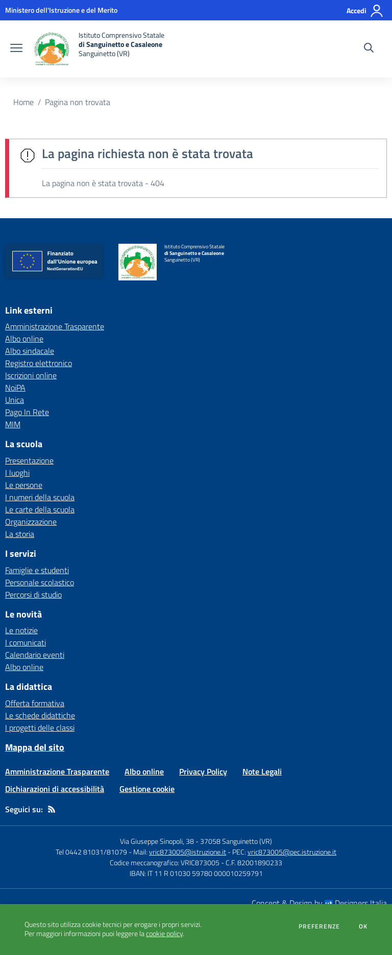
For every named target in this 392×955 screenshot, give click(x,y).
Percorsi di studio (33, 594)
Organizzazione (31, 521)
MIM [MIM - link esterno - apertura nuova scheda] (12, 424)
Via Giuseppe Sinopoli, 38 (157, 841)
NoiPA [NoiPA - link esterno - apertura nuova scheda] (15, 387)
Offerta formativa (34, 703)
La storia (19, 534)
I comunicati (25, 642)
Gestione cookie (147, 789)
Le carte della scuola (40, 509)
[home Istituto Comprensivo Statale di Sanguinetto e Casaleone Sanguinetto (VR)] (98, 49)
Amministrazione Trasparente (57, 771)
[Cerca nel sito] (369, 49)
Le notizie (21, 630)
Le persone (23, 485)
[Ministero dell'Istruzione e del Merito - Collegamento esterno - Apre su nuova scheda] (61, 10)
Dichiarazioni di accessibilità (54, 789)
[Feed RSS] (51, 809)
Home (23, 102)
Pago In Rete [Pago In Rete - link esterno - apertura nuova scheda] (27, 412)
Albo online (24, 667)
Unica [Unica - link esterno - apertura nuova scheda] (14, 400)
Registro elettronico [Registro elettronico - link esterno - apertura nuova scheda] (38, 363)
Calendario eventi (34, 655)
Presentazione (29, 460)
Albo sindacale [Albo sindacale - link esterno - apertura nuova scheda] (29, 351)
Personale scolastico (39, 582)
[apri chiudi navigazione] (16, 49)
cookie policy (164, 933)
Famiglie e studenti (37, 570)
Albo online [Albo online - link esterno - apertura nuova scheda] (24, 338)
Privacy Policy (203, 771)
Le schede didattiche (40, 715)
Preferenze (319, 926)
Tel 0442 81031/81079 (91, 851)
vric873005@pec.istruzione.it (292, 851)
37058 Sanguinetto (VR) (236, 841)
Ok (363, 926)
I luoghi (17, 473)
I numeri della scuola (40, 497)
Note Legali (262, 771)
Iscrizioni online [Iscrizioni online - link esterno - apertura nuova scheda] (31, 375)
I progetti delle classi (40, 727)
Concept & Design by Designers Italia (319, 903)
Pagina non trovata (77, 102)
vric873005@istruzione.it (187, 851)
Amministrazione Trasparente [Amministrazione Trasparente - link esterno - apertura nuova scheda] (54, 326)
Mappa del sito (34, 747)
